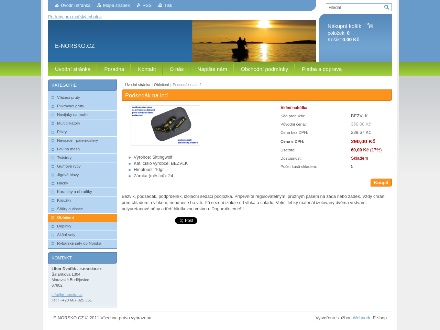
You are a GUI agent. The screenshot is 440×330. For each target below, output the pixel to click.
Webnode (362, 317)
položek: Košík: (344, 32)
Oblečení (161, 85)
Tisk (168, 5)
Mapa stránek (116, 5)
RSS (147, 5)
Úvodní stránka (75, 5)
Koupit (381, 182)
